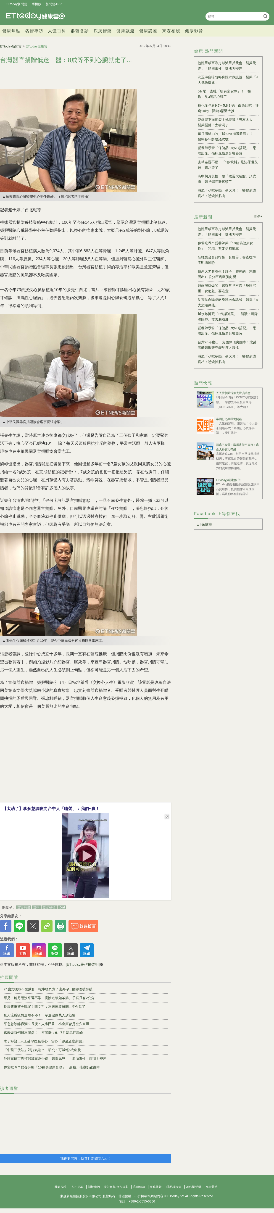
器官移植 (49, 907)
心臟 (62, 907)
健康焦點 (11, 31)
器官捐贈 (23, 907)
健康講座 (148, 31)
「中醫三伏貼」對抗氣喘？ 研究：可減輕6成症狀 (42, 1050)
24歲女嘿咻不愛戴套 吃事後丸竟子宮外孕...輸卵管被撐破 (48, 989)
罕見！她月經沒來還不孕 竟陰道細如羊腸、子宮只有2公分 (49, 998)
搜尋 (265, 16)
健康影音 (194, 31)
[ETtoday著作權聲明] (83, 964)
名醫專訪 (34, 31)
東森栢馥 (171, 31)
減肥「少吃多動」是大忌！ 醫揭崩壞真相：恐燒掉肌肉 (227, 193)
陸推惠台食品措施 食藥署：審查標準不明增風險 (227, 260)
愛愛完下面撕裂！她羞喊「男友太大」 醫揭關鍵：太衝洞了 (228, 122)
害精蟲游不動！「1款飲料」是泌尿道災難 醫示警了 (228, 164)
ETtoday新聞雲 (16, 4)
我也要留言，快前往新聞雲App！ (85, 1158)
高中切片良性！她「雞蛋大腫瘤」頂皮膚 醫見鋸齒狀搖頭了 (227, 179)
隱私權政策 (173, 1187)
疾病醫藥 (103, 31)
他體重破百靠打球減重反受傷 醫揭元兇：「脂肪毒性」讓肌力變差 (55, 1058)
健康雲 (35, 16)
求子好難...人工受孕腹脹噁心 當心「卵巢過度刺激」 (44, 1041)
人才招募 (77, 1187)
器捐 (36, 907)
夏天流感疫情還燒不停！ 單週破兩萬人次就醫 (40, 1015)
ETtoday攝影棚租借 (228, 480)
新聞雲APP (54, 4)
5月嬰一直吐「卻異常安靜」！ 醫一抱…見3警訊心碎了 (226, 94)
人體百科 (57, 31)
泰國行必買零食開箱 (229, 419)
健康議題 (125, 31)
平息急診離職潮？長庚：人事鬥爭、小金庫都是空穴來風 (46, 1024)
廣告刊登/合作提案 (116, 1187)
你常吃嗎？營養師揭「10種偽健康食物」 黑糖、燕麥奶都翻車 (52, 1067)
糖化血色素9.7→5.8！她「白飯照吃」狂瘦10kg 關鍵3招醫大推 (228, 108)
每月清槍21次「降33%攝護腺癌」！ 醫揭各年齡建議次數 (227, 136)
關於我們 (94, 1187)
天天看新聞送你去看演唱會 (233, 393)
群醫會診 (80, 31)
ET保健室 (204, 524)
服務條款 (156, 1187)
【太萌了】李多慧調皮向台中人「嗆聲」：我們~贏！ (51, 808)
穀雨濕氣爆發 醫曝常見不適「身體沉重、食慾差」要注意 (227, 288)
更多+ (258, 216)
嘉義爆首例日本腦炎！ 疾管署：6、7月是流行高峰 (43, 1032)
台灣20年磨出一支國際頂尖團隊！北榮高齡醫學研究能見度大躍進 (227, 345)
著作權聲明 (193, 1187)
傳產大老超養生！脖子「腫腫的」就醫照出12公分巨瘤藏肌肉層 (227, 274)
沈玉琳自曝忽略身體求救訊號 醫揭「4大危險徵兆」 (228, 79)
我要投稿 (60, 1187)
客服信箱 (139, 1187)
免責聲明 (212, 1187)
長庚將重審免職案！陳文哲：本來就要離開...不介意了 (44, 1006)
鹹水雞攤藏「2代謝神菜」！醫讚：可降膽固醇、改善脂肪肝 (228, 316)
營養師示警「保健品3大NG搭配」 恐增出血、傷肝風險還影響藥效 (227, 150)
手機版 (36, 4)
